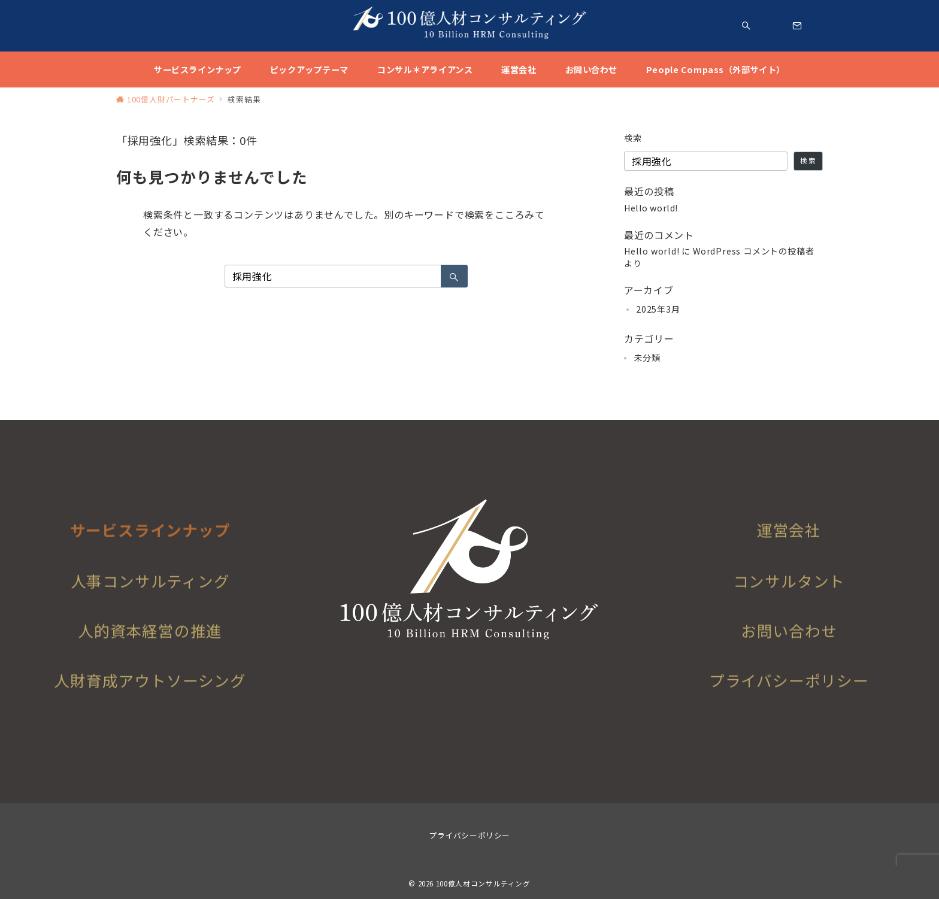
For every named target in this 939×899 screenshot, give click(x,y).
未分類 (647, 358)
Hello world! (651, 208)
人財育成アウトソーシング (150, 697)
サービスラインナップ (150, 551)
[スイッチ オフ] (746, 25)
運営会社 (789, 551)
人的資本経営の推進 (150, 647)
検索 (633, 138)
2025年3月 (658, 309)
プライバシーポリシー (789, 697)
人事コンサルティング (150, 597)
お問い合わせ (789, 647)
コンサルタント (789, 597)
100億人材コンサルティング (483, 883)
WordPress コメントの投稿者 (753, 251)
